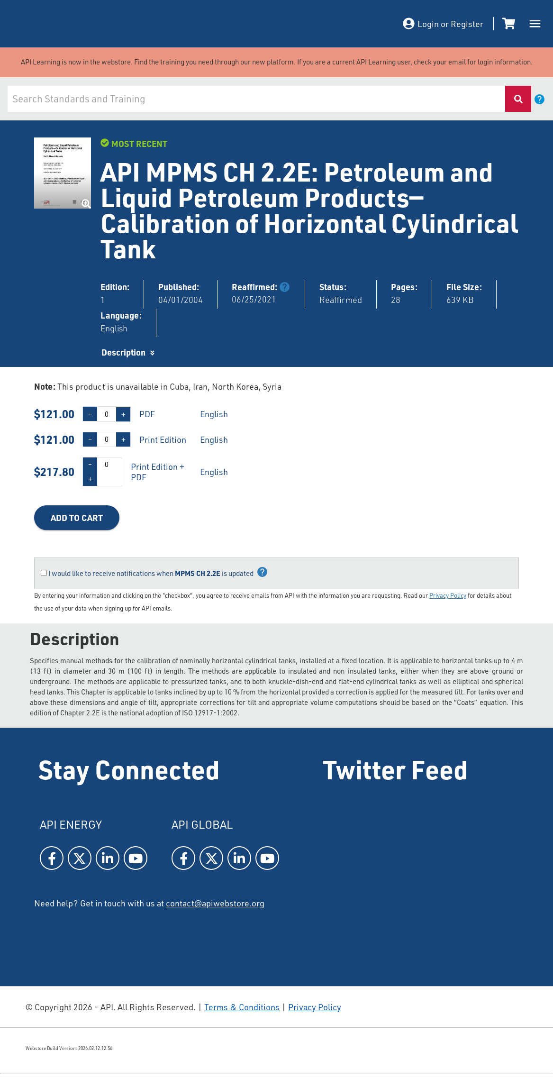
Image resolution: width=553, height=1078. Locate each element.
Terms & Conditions (242, 1007)
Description (123, 352)
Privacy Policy (447, 595)
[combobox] (256, 99)
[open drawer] (535, 24)
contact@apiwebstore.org (215, 903)
